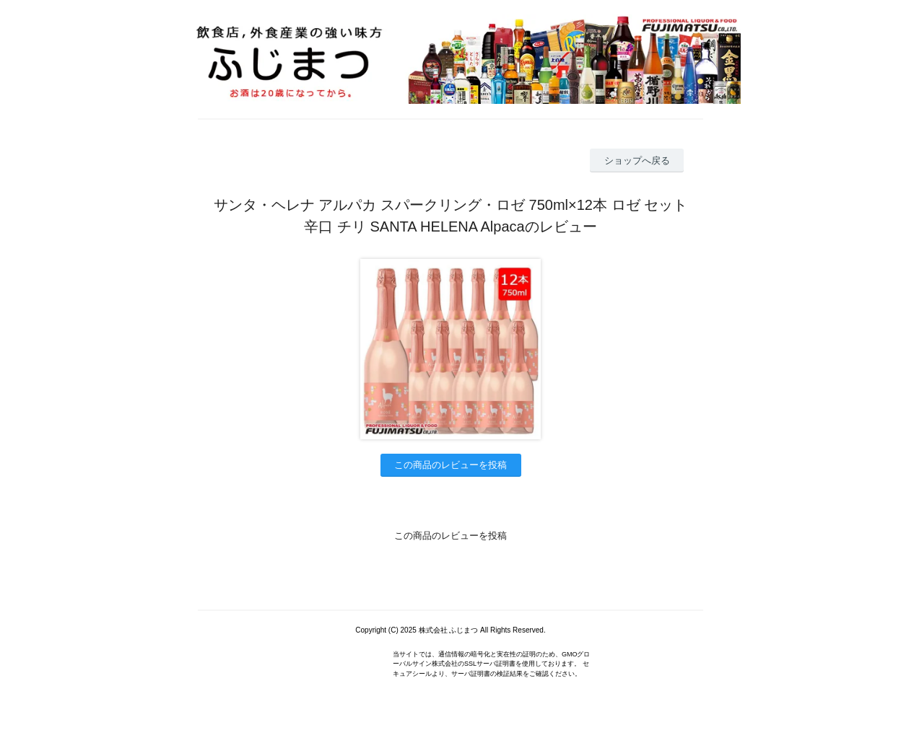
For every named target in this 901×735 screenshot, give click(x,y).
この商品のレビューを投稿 (450, 464)
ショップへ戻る (637, 160)
